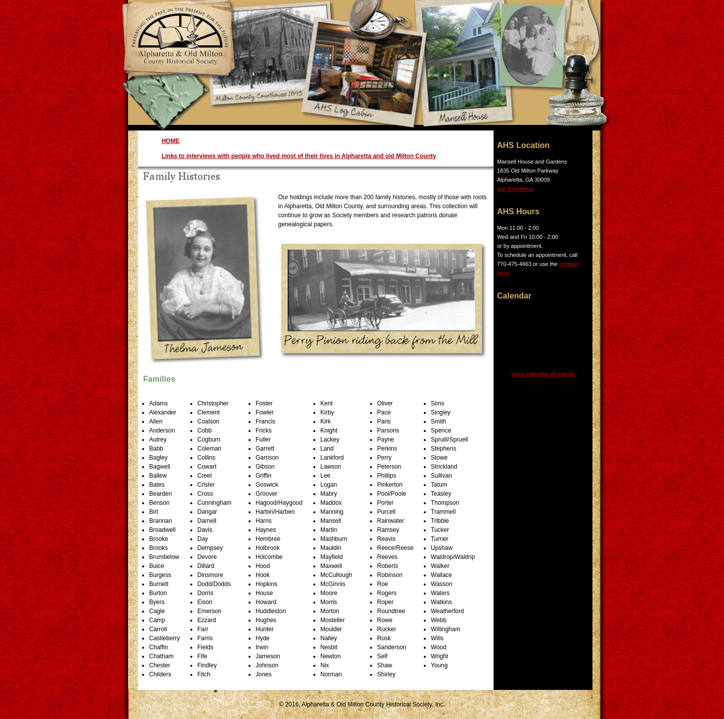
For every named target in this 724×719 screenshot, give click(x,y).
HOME (171, 141)
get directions (515, 189)
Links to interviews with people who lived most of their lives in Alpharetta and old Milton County (299, 156)
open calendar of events (543, 374)
